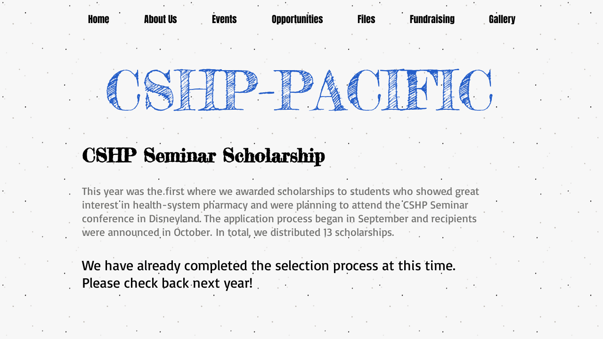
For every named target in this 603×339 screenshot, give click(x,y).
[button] (224, 19)
